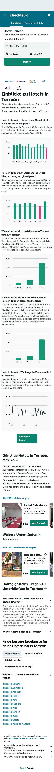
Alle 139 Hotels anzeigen (16, 498)
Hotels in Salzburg (12, 704)
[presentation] (17, 459)
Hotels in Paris (10, 700)
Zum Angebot (38, 523)
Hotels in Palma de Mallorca (16, 724)
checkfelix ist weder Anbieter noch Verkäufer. (28, 746)
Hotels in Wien (10, 708)
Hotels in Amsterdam (13, 688)
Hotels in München (12, 692)
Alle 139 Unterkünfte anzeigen (19, 547)
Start (22, 768)
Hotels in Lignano (11, 684)
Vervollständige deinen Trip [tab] (18, 667)
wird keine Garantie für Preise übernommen (27, 738)
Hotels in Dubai (10, 716)
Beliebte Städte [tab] (12, 653)
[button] (5, 15)
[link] (27, 438)
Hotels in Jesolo (11, 696)
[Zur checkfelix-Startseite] (19, 15)
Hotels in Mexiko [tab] (12, 660)
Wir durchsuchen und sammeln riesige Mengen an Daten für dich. (28, 751)
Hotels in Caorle (11, 720)
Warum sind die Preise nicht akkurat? (28, 757)
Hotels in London (11, 712)
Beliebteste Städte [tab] (33, 653)
